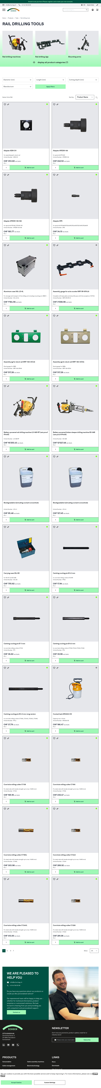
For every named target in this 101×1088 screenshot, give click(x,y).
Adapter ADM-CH (10, 151)
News (54, 1062)
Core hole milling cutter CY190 (64, 784)
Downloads (55, 1065)
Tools (16, 18)
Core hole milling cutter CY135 (15, 784)
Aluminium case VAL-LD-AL (13, 291)
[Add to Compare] (8, 104)
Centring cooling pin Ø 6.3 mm (64, 573)
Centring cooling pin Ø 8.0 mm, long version (20, 714)
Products (10, 18)
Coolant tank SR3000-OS (62, 714)
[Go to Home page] (12, 10)
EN (83, 5)
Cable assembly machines (35, 1061)
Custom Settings (49, 1082)
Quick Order (90, 5)
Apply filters (50, 86)
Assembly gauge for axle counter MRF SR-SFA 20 (71, 291)
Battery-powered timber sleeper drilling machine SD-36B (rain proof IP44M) (74, 433)
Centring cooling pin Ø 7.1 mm (14, 644)
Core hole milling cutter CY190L (15, 855)
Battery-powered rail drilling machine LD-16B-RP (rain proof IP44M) (26, 433)
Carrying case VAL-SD (12, 573)
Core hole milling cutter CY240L (15, 925)
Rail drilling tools (25, 18)
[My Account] (93, 10)
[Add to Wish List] (5, 104)
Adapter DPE (57, 221)
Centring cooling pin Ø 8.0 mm (64, 644)
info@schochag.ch (11, 5)
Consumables (6, 1061)
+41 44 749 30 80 (26, 5)
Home (4, 18)
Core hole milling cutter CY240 (64, 855)
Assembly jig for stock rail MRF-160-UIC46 (19, 362)
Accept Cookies (16, 1082)
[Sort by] (85, 97)
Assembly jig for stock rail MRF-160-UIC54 (68, 362)
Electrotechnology (33, 1065)
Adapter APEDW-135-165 (13, 221)
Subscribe (87, 1040)
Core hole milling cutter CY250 (64, 925)
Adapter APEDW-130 (60, 151)
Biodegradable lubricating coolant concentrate (21, 503)
